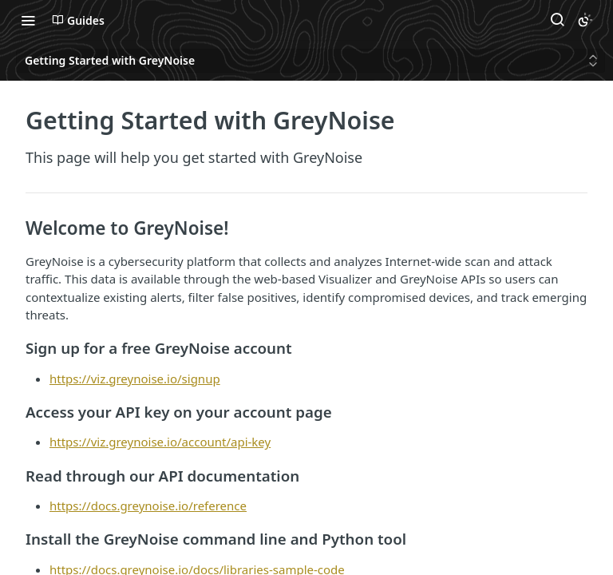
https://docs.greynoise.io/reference (148, 506)
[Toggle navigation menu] (28, 20)
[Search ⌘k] (557, 20)
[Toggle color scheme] (585, 20)
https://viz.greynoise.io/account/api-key (160, 442)
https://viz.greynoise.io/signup (134, 379)
